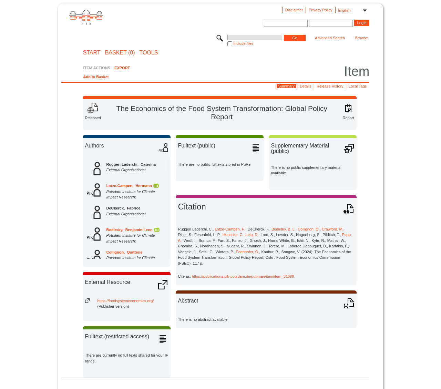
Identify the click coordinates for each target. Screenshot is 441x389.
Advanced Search (330, 38)
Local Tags (358, 86)
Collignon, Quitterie (124, 252)
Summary (286, 86)
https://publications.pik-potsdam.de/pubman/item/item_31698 (243, 276)
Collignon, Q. (309, 229)
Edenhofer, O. (247, 252)
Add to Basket (96, 77)
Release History (330, 86)
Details (305, 86)
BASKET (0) (120, 52)
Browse (361, 38)
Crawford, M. (332, 229)
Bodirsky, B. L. (283, 229)
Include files (243, 43)
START (92, 52)
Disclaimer (294, 10)
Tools (149, 52)
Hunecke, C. (233, 235)
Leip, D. (252, 235)
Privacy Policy (320, 10)
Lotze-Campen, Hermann (129, 186)
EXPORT (122, 68)
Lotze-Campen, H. (230, 229)
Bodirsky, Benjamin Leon (129, 230)
